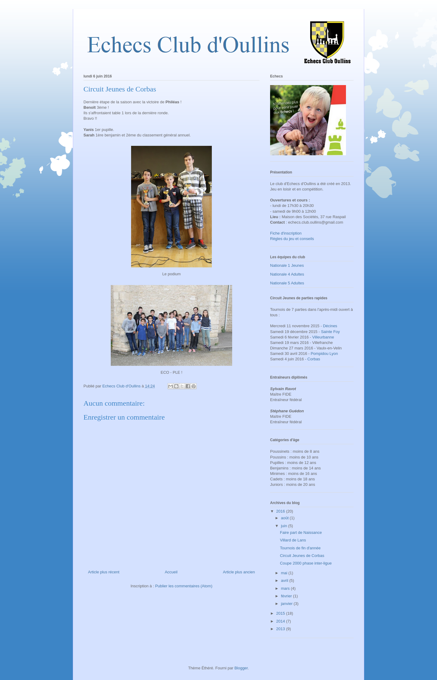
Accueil (171, 572)
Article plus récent (103, 572)
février (287, 596)
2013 (281, 629)
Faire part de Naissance (301, 532)
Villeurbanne (323, 337)
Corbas (313, 359)
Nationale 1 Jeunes (287, 265)
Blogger (241, 668)
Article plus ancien (239, 572)
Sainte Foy (330, 331)
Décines (330, 326)
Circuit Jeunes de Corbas (302, 555)
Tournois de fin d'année (300, 548)
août (285, 518)
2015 (281, 613)
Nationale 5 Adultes (287, 283)
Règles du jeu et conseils (292, 238)
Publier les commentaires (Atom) (183, 586)
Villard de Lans (293, 540)
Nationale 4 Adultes (287, 274)
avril (285, 580)
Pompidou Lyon (324, 353)
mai (285, 573)
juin (284, 526)
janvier (287, 603)
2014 (281, 621)
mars (286, 588)
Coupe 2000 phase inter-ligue (306, 563)
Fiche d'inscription (286, 233)
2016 (281, 511)
